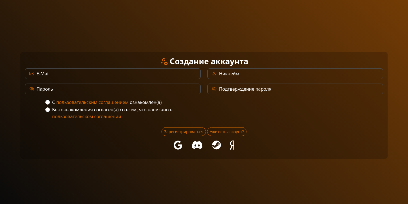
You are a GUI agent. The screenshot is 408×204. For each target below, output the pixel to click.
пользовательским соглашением (92, 102)
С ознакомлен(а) (107, 102)
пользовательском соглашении (86, 116)
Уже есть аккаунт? (227, 131)
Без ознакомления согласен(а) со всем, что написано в (112, 113)
